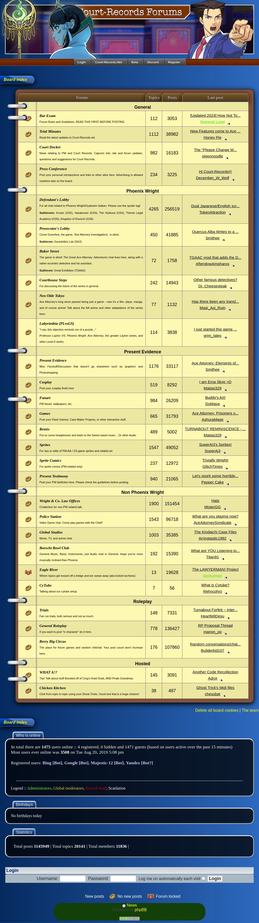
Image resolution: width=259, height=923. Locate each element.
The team (250, 710)
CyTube (45, 585)
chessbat (212, 694)
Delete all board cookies (217, 710)
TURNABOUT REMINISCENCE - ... (215, 429)
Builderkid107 (212, 650)
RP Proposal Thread (215, 625)
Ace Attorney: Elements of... (215, 363)
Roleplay (142, 601)
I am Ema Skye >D (215, 382)
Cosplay (45, 382)
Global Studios (50, 532)
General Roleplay (53, 626)
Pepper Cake (212, 482)
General (142, 107)
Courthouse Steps (53, 280)
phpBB (141, 910)
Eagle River (48, 570)
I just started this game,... (215, 329)
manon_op (212, 632)
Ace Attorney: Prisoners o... (215, 413)
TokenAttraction (212, 212)
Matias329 (212, 388)
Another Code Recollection (215, 672)
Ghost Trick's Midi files (215, 687)
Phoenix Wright (142, 191)
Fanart (44, 398)
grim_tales (212, 335)
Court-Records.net (108, 62)
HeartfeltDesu (212, 616)
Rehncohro (212, 591)
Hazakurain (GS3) (86, 212)
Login (81, 62)
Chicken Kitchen (52, 688)
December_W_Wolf (212, 178)
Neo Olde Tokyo (51, 296)
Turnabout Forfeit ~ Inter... (215, 610)
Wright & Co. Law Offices (59, 501)
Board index (15, 79)
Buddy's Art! (215, 397)
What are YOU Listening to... (215, 550)
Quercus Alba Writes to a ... (215, 231)
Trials (44, 610)
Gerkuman (212, 575)
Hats (215, 500)
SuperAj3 (212, 451)
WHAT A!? (48, 672)
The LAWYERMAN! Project (215, 569)
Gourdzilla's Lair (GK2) (68, 241)
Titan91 (212, 557)
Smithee (212, 238)
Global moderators (68, 788)
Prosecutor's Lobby (54, 228)
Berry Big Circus (52, 641)
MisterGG (212, 507)
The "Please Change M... (215, 150)
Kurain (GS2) (64, 212)
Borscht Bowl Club (54, 548)
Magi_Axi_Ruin (212, 308)
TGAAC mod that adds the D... (215, 257)
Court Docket (49, 147)
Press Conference (53, 169)
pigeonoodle (212, 156)
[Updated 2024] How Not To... (215, 115)
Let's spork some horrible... (215, 476)
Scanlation (116, 788)
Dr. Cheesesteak (212, 286)
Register (174, 62)
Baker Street (49, 251)
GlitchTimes (213, 466)
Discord (153, 62)
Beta (135, 62)
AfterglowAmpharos (212, 264)
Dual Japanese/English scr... (215, 206)
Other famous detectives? (215, 280)
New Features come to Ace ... (215, 131)
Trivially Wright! (215, 460)
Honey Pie (212, 137)
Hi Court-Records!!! (215, 171)
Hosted (142, 663)
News (129, 905)
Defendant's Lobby (54, 200)
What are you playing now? (215, 516)
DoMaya (212, 404)
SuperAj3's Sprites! (215, 444)
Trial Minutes (50, 131)
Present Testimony (53, 476)
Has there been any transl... (215, 301)
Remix (44, 429)
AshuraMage (212, 419)
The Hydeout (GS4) (111, 212)
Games (44, 413)
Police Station (50, 517)
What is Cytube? (215, 585)
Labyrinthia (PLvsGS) (56, 323)
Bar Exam (47, 116)
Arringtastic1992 (212, 538)
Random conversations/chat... (215, 644)
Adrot (212, 678)
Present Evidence (142, 351)
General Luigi (212, 122)
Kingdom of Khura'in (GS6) (76, 218)
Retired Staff (96, 788)
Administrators (39, 788)
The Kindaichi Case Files (215, 532)
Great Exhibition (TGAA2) (69, 270)
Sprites (44, 445)
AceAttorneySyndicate (212, 522)
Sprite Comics (50, 460)
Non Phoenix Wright (142, 492)
